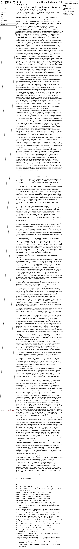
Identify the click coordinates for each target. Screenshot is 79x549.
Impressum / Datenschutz (7, 29)
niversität (37, 20)
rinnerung (31, 106)
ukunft (29, 29)
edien (60, 83)
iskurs (31, 39)
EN (2, 547)
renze (29, 325)
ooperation (19, 363)
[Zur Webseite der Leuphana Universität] (11, 547)
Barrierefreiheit (5, 24)
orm (32, 125)
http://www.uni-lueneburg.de (27, 480)
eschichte (19, 294)
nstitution (39, 165)
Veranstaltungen (5, 9)
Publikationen (4, 14)
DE (4, 547)
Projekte (3, 6)
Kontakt (3, 21)
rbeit (26, 424)
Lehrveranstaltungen (6, 11)
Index (2, 26)
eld (43, 317)
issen (40, 406)
